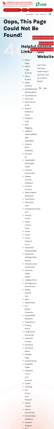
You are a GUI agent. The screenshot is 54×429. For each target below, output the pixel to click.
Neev (27, 299)
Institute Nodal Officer (28, 273)
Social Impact (30, 14)
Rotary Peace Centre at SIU (42, 49)
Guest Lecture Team (28, 225)
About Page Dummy (28, 69)
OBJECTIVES (30, 303)
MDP (25, 10)
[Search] (40, 88)
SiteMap (28, 387)
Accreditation (31, 95)
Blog (37, 14)
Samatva (29, 345)
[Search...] (43, 88)
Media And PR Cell (28, 293)
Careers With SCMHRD (29, 147)
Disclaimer (29, 199)
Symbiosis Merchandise (43, 37)
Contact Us (43, 14)
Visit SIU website (46, 43)
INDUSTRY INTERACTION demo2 (30, 257)
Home (27, 231)
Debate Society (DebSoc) (29, 179)
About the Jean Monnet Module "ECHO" (40, 10)
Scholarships (30, 361)
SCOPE (28, 383)
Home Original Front (28, 241)
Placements (30, 322)
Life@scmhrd (30, 280)
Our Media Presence (29, 309)
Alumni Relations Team (29, 111)
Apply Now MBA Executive (12, 10)
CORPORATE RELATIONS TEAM (30, 163)
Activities (29, 99)
